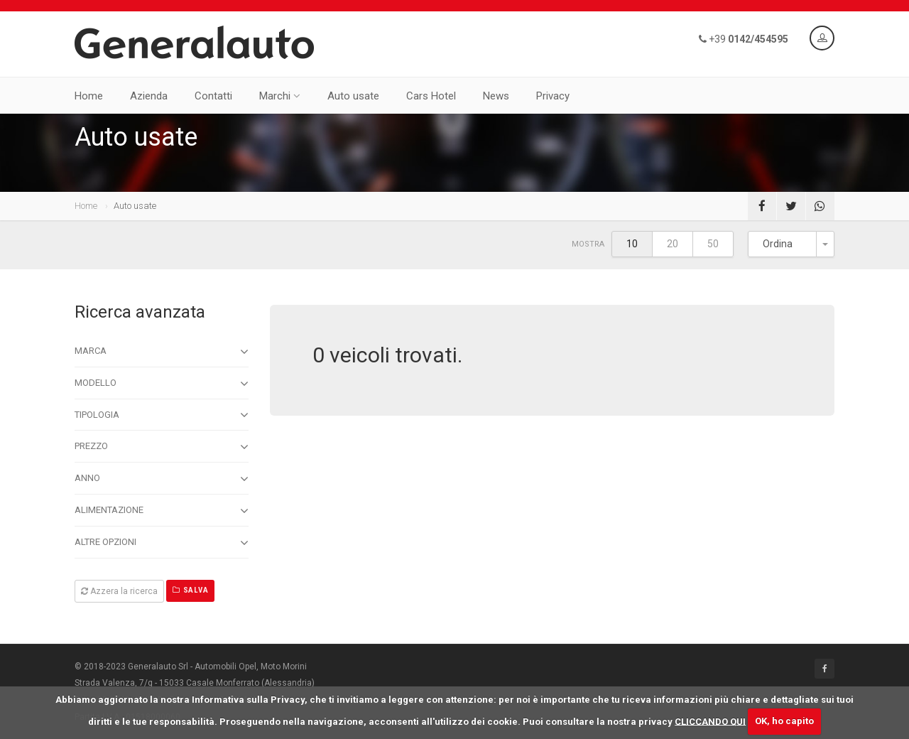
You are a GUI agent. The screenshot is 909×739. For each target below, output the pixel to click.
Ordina (778, 243)
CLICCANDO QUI (710, 721)
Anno (162, 479)
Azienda (149, 96)
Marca (162, 351)
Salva (190, 590)
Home (89, 96)
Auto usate (353, 96)
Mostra (588, 244)
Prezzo (162, 447)
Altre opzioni (162, 542)
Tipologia (162, 415)
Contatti (213, 96)
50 (713, 243)
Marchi (279, 96)
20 (672, 243)
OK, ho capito (784, 721)
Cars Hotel (431, 96)
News (496, 96)
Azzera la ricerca (119, 591)
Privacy (553, 96)
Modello (162, 383)
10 (632, 243)
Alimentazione (162, 511)
